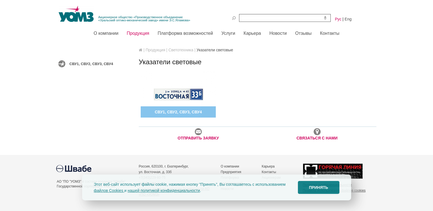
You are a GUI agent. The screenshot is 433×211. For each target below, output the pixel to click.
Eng (348, 19)
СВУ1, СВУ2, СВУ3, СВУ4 (91, 64)
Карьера (268, 166)
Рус (338, 19)
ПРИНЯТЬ (318, 187)
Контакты (269, 172)
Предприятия (231, 172)
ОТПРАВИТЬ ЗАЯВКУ (198, 134)
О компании (230, 166)
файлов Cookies (109, 190)
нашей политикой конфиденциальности (164, 190)
